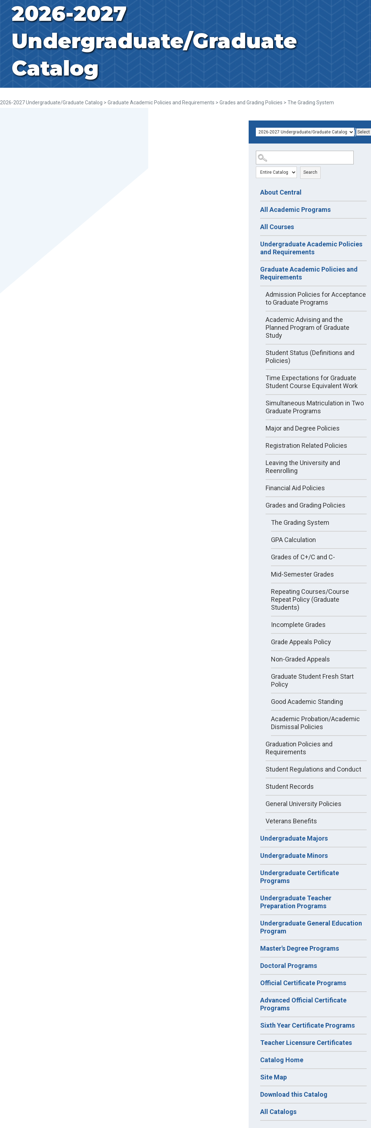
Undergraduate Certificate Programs (299, 876)
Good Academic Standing (307, 701)
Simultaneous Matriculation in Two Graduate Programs (315, 407)
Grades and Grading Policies (251, 102)
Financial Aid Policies (295, 488)
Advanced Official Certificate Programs (303, 1004)
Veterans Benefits (291, 821)
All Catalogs (278, 1111)
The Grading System (300, 522)
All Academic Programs (295, 209)
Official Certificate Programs (303, 983)
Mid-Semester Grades (302, 574)
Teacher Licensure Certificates (306, 1042)
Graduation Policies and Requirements (299, 748)
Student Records (290, 786)
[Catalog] (305, 132)
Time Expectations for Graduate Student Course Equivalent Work (312, 382)
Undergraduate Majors (294, 838)
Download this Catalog (293, 1094)
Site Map (273, 1077)
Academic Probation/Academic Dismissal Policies (315, 723)
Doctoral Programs (288, 965)
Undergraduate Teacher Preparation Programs (295, 902)
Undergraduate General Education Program (311, 927)
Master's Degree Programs (299, 948)
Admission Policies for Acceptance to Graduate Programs (316, 298)
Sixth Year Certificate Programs (307, 1025)
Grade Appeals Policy (301, 642)
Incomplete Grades (298, 624)
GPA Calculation (293, 539)
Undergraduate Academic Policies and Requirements (311, 248)
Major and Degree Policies (303, 428)
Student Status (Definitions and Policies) (310, 356)
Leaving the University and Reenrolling (303, 466)
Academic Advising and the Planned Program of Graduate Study (307, 327)
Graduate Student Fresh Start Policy (312, 680)
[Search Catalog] (305, 157)
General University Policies (303, 804)
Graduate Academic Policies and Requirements (161, 102)
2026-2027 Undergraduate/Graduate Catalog (51, 102)
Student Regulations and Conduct (313, 769)
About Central (281, 192)
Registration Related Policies (306, 445)
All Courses (277, 227)
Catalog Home (281, 1060)
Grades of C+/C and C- (303, 557)
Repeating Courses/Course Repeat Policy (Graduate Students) (310, 599)
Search (310, 172)
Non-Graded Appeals (300, 659)
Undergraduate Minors (294, 855)
